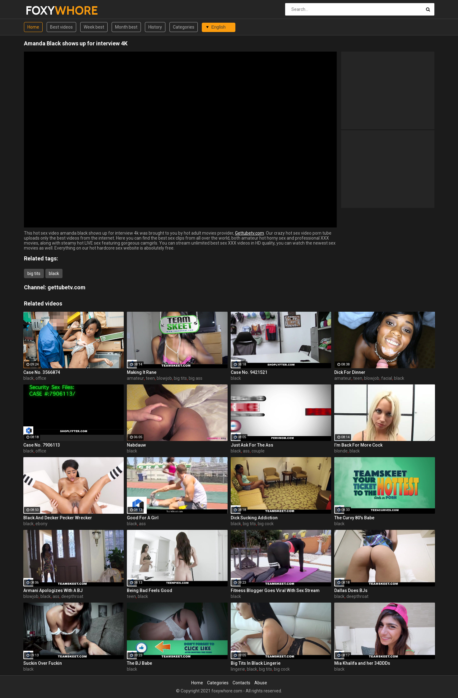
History (155, 27)
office (40, 378)
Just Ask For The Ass (252, 445)
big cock (266, 523)
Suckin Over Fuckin (42, 663)
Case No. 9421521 (249, 372)
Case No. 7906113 (41, 445)
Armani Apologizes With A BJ (53, 590)
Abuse (260, 682)
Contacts (241, 682)
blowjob (164, 378)
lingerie (238, 669)
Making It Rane (141, 372)
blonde (341, 450)
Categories (183, 27)
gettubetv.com (67, 287)
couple (258, 450)
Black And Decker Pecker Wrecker (57, 517)
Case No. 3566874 (41, 372)
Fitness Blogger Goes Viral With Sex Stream (275, 590)
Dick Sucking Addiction (254, 517)
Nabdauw (136, 445)
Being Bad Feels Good (149, 590)
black (54, 273)
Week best (94, 27)
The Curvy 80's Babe (354, 517)
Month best (126, 27)
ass (246, 450)
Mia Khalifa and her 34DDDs (362, 663)
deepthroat (72, 596)
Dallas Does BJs (351, 590)
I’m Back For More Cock (358, 445)
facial (386, 378)
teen (150, 378)
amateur (135, 378)
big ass (195, 378)
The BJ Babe (139, 663)
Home (33, 27)
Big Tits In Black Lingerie (255, 663)
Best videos (61, 27)
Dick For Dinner (349, 372)
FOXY (41, 10)
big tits (33, 273)
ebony (41, 523)
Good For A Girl (143, 517)
